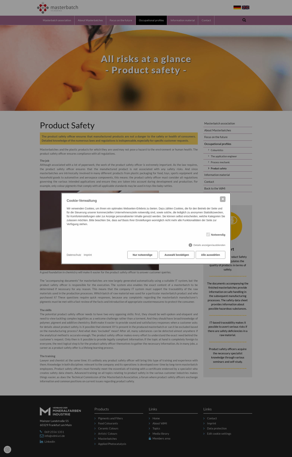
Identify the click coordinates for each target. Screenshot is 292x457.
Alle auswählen (210, 254)
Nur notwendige (143, 254)
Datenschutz (74, 254)
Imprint (88, 254)
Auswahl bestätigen (176, 254)
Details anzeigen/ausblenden (209, 245)
